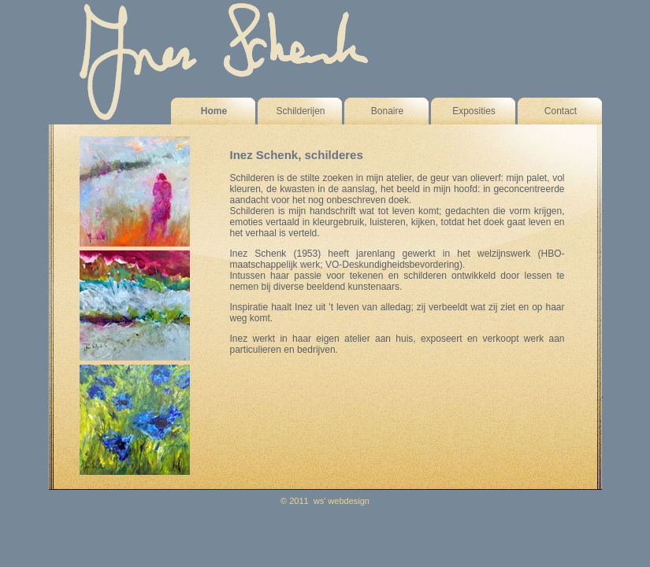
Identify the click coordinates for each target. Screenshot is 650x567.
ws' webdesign (342, 501)
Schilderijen (300, 111)
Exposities (474, 111)
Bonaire (387, 111)
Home (214, 111)
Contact (560, 111)
